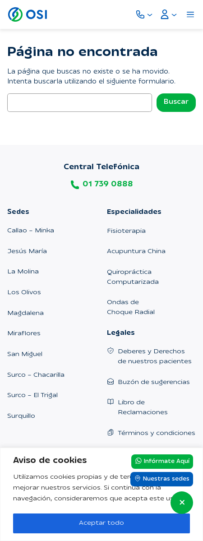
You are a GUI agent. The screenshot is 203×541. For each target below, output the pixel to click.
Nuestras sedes (161, 479)
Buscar (176, 102)
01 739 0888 (108, 185)
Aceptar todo (101, 523)
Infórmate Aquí (162, 461)
